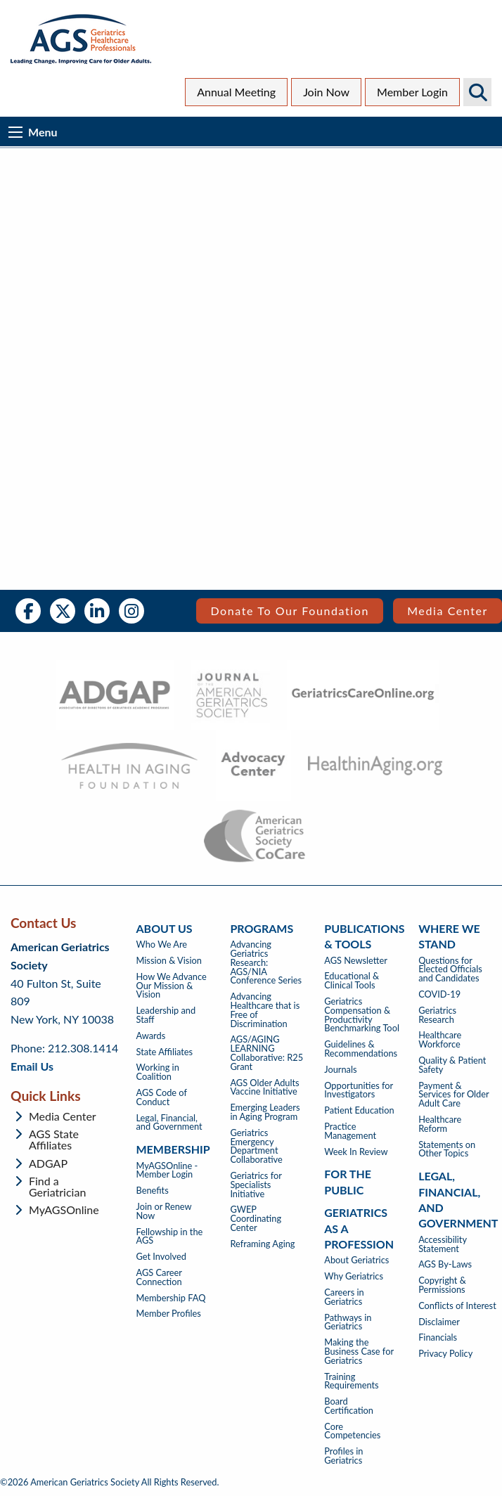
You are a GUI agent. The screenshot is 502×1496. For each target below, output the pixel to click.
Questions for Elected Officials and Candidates (450, 969)
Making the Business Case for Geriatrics (359, 1351)
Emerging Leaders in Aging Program (265, 1112)
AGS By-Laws (445, 1264)
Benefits (152, 1190)
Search (477, 92)
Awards (151, 1035)
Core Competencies (352, 1431)
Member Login (412, 91)
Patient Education (359, 1110)
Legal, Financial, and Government (169, 1123)
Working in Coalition (157, 1072)
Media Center (447, 610)
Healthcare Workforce (439, 1040)
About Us (164, 928)
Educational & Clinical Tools (351, 981)
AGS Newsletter (355, 960)
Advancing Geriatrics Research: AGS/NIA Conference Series (266, 962)
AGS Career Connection (159, 1277)
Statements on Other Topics (446, 1149)
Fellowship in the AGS (169, 1236)
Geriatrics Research (437, 1015)
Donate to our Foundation (289, 610)
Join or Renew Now (164, 1211)
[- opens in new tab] (115, 695)
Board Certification (348, 1406)
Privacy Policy (445, 1353)
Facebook (28, 611)
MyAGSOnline (64, 1210)
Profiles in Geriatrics (343, 1456)
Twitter (63, 611)
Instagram (131, 611)
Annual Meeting (236, 91)
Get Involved (161, 1256)
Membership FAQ (171, 1298)
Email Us (32, 1066)
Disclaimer (439, 1322)
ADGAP (48, 1163)
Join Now (326, 91)
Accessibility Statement (442, 1244)
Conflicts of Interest (457, 1305)
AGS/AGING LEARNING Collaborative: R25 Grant (266, 1053)
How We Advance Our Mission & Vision (171, 985)
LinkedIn (97, 611)
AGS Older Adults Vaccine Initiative (264, 1087)
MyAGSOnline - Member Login (167, 1170)
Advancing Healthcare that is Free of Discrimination (265, 1010)
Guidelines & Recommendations (360, 1049)
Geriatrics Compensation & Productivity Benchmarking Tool (361, 1015)
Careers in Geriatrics (343, 1297)
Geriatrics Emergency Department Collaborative (256, 1146)
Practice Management (350, 1131)
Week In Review (355, 1151)
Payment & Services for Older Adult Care (453, 1094)
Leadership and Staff (166, 1015)
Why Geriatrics (353, 1276)
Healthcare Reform (439, 1124)
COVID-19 (439, 994)
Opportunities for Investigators (358, 1090)
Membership (173, 1149)
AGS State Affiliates (54, 1139)
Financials (437, 1337)
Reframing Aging (262, 1244)
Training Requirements (351, 1381)
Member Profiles (168, 1313)
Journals (340, 1069)
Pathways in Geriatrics (347, 1322)
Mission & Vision (169, 960)
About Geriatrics (356, 1260)
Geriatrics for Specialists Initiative (255, 1184)
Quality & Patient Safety (452, 1065)
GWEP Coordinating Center (255, 1218)
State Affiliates (164, 1052)
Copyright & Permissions (442, 1285)
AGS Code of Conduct (161, 1097)
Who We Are (162, 944)
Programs (261, 928)
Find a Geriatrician (57, 1186)
